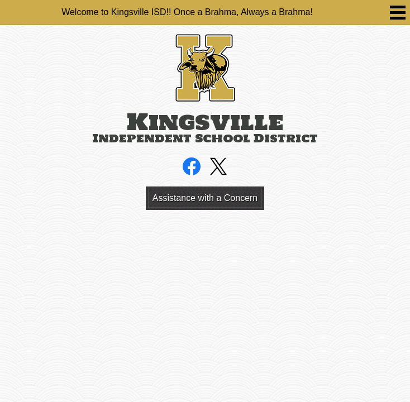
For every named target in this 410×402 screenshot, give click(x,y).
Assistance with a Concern (205, 198)
